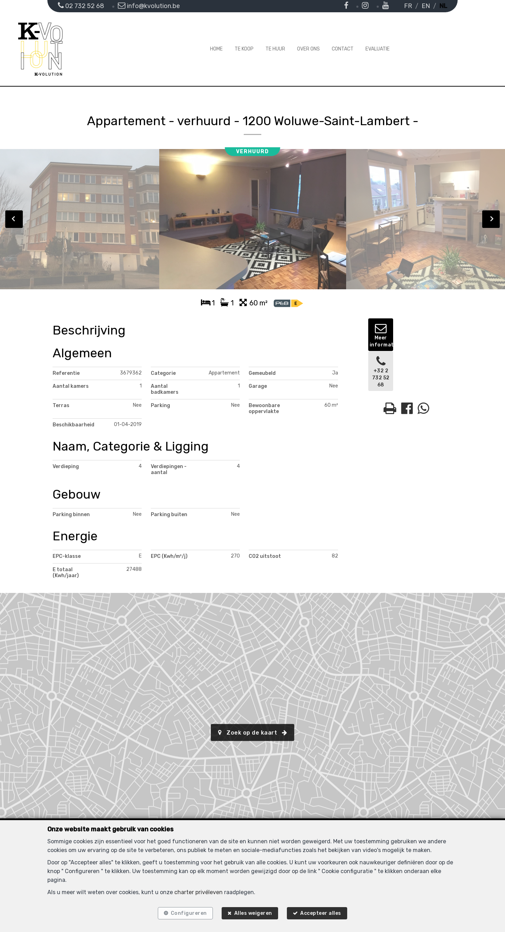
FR (408, 6)
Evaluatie (377, 49)
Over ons (308, 49)
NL (443, 6)
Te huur (275, 49)
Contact (343, 49)
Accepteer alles (323, 912)
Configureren (186, 912)
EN (426, 6)
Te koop (244, 49)
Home (216, 49)
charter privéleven (198, 889)
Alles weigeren (253, 912)
